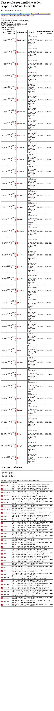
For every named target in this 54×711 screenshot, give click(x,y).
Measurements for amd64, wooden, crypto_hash (15, 14)
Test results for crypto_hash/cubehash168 (21, 15)
